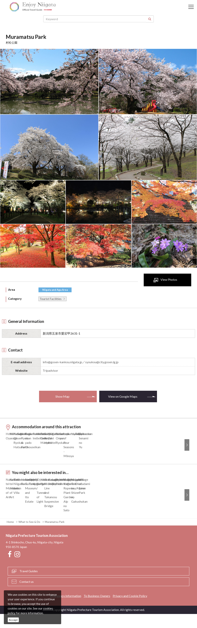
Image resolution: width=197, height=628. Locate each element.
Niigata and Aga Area (55, 289)
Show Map (62, 396)
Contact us (26, 595)
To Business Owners (97, 610)
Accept (13, 619)
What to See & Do (29, 535)
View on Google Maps (122, 396)
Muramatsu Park (54, 535)
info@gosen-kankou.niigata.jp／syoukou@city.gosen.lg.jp (81, 362)
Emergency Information (65, 610)
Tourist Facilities (51, 299)
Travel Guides (28, 585)
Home (10, 535)
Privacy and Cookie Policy (130, 610)
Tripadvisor (50, 370)
